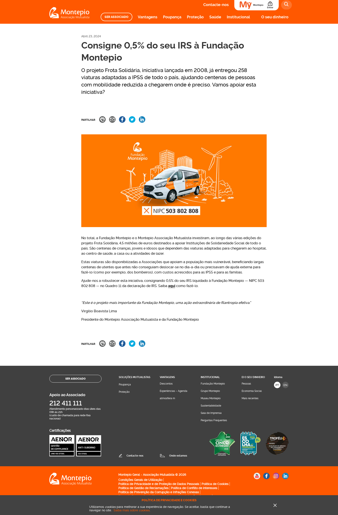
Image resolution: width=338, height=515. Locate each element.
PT (277, 385)
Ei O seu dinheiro (253, 377)
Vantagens (147, 17)
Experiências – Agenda (173, 391)
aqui (171, 286)
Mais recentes (250, 398)
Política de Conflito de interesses (194, 488)
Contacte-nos (216, 4)
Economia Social (252, 391)
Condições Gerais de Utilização (140, 480)
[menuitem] (116, 17)
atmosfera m (167, 398)
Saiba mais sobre (132, 510)
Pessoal (246, 383)
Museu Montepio (211, 398)
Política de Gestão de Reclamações (143, 488)
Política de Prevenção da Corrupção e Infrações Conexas (158, 492)
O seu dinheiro (274, 17)
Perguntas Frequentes (214, 420)
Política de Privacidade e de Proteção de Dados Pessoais (158, 484)
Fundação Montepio (213, 383)
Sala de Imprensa (211, 413)
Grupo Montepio (210, 391)
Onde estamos (178, 455)
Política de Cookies (215, 484)
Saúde (215, 17)
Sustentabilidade (211, 405)
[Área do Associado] (256, 5)
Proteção (195, 17)
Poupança (172, 17)
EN (285, 385)
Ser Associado (116, 17)
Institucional (238, 17)
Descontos (166, 383)
